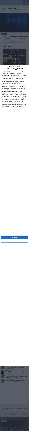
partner (12, 71)
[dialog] (14, 215)
